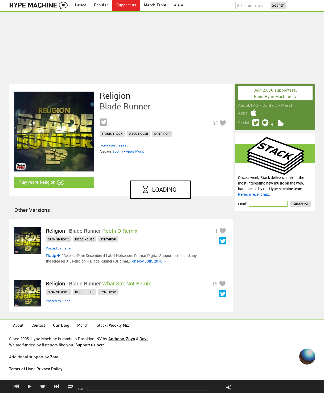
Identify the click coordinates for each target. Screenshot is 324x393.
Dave (144, 338)
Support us (126, 5)
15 (215, 283)
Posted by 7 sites (113, 146)
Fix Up (51, 255)
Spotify (117, 151)
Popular (101, 5)
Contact (270, 106)
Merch (287, 106)
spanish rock (112, 134)
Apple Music (135, 151)
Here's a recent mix (253, 194)
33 (215, 123)
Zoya (130, 338)
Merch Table (155, 5)
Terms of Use (21, 368)
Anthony (116, 338)
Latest (80, 5)
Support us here (90, 344)
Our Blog (61, 326)
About (18, 326)
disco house (138, 134)
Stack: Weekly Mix (113, 326)
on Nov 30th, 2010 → (149, 261)
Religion (115, 95)
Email (242, 203)
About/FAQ (248, 106)
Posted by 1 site (58, 248)
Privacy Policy (49, 368)
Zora (54, 356)
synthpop (162, 134)
